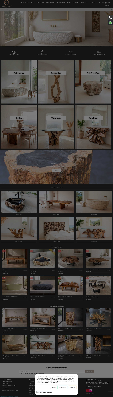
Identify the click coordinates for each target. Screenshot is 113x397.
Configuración (62, 387)
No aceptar (72, 387)
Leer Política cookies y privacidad (44, 392)
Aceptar (54, 387)
